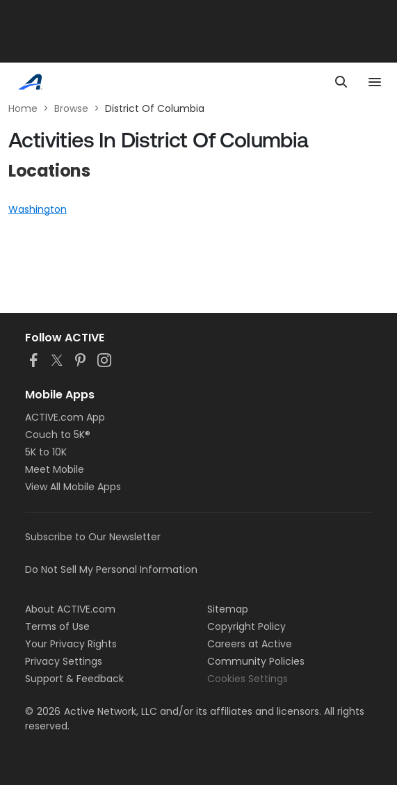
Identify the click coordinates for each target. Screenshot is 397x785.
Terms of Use (57, 626)
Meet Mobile (54, 469)
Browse (71, 108)
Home (23, 108)
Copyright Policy (246, 626)
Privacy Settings (63, 661)
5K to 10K (46, 452)
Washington (37, 209)
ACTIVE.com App (65, 417)
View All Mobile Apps (73, 487)
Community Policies (256, 661)
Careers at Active (249, 644)
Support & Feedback (74, 679)
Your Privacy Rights (71, 644)
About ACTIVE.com (70, 609)
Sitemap (227, 609)
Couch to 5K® (57, 435)
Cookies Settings (247, 679)
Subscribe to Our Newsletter (93, 537)
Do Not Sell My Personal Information (111, 569)
